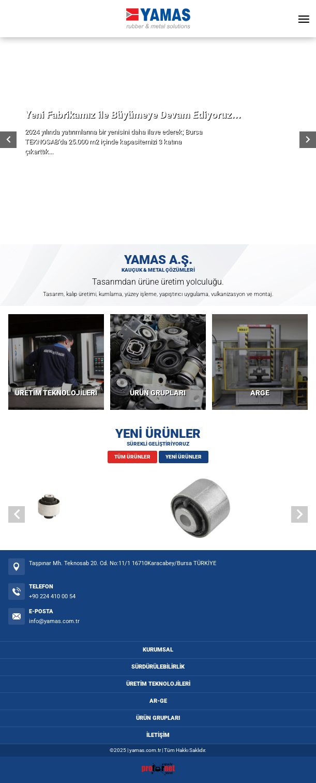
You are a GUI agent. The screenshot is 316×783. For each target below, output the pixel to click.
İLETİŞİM (158, 735)
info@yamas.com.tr (54, 621)
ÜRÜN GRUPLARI (158, 393)
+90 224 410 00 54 (52, 596)
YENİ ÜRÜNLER (183, 456)
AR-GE (158, 701)
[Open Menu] (303, 18)
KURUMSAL (158, 649)
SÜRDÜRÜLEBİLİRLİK (158, 666)
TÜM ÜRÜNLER (132, 456)
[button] (299, 514)
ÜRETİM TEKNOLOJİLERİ (56, 393)
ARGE (259, 393)
